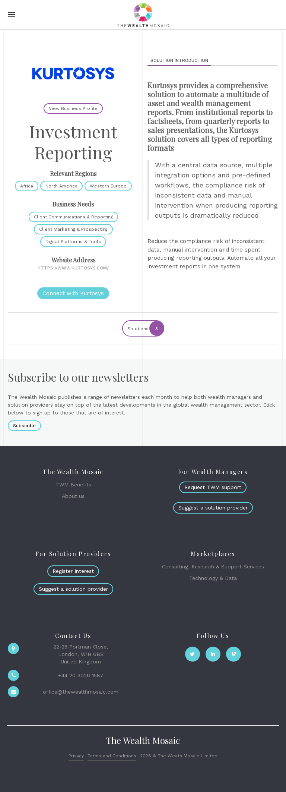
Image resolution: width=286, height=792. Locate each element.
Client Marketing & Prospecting (73, 229)
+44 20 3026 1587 (80, 675)
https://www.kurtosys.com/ (73, 268)
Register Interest (73, 571)
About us (73, 496)
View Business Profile (73, 108)
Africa (26, 186)
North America (61, 186)
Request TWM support (212, 487)
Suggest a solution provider (213, 508)
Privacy (76, 755)
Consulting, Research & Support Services (213, 566)
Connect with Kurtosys (73, 293)
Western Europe (108, 186)
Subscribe (24, 425)
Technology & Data (213, 578)
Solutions (145, 328)
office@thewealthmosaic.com (80, 692)
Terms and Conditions (112, 755)
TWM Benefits (73, 484)
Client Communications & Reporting (73, 217)
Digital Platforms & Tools (73, 241)
